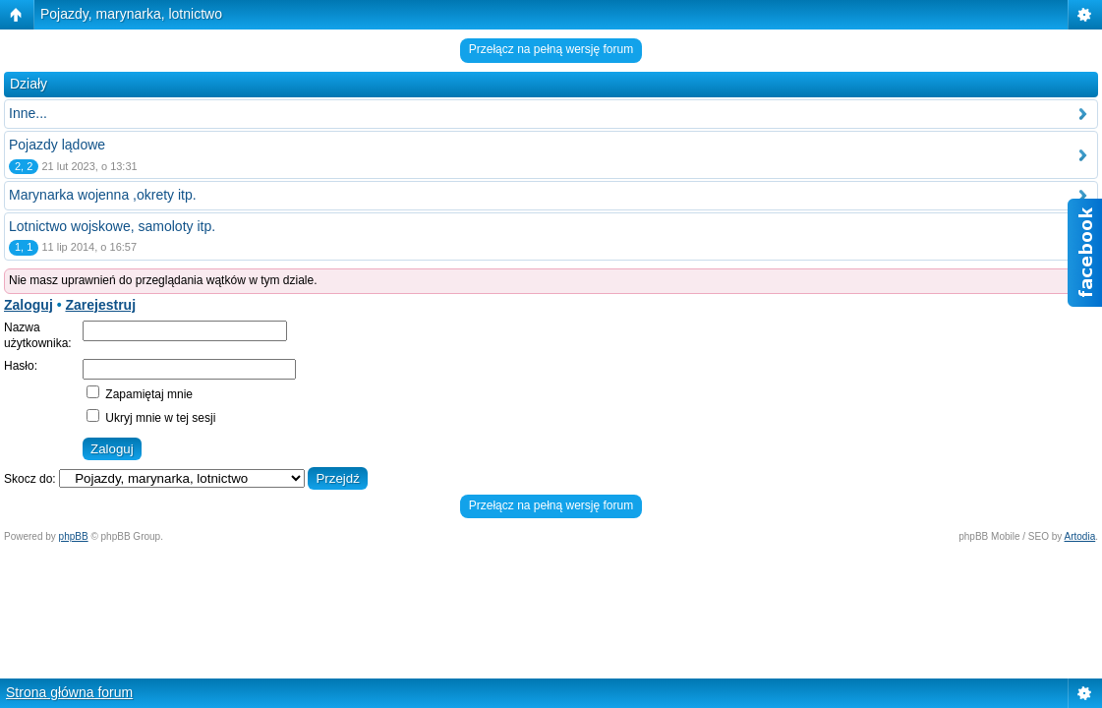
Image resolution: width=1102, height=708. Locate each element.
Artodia (1080, 536)
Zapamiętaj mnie (140, 394)
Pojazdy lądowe (57, 144)
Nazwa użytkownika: (38, 335)
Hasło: (20, 366)
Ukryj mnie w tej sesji (151, 418)
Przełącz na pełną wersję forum (551, 49)
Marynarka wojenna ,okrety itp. (103, 195)
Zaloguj (28, 305)
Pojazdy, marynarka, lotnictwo (131, 14)
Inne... (28, 113)
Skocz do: (30, 479)
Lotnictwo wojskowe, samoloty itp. (112, 226)
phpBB (73, 536)
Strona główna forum (69, 692)
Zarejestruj (100, 305)
